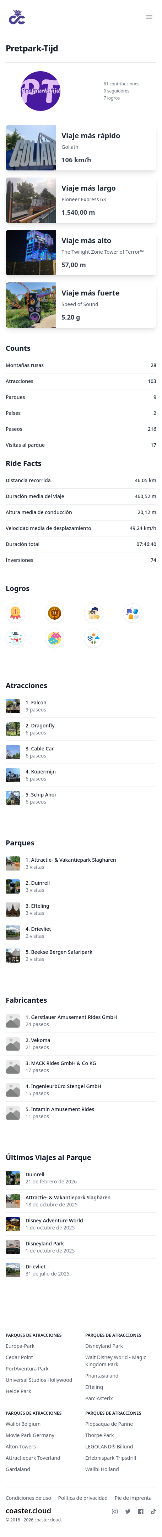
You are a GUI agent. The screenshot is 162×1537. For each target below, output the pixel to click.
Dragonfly (42, 725)
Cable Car (42, 748)
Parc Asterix (99, 1398)
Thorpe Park (99, 1435)
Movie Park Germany (30, 1435)
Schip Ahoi (43, 794)
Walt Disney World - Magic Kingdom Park (115, 1361)
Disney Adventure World (54, 1220)
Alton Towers (21, 1446)
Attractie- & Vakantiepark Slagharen (73, 859)
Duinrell (40, 882)
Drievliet (41, 928)
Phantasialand (101, 1375)
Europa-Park (20, 1345)
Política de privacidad (83, 1497)
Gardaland (18, 1469)
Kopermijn (43, 771)
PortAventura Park (27, 1368)
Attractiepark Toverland (33, 1457)
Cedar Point (19, 1357)
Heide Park (18, 1391)
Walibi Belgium (23, 1423)
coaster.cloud (28, 1510)
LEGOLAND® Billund (109, 1446)
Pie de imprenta (133, 1497)
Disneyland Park (45, 1243)
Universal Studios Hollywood (39, 1379)
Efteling (40, 905)
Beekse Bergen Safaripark (61, 951)
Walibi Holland (102, 1469)
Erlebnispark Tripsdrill (110, 1457)
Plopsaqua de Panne (109, 1423)
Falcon (38, 702)
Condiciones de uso (28, 1497)
